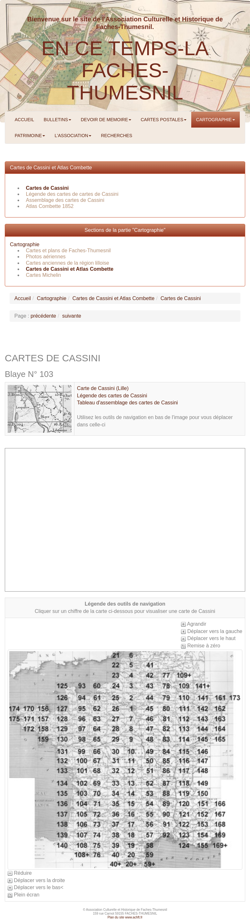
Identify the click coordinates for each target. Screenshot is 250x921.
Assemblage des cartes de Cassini (65, 200)
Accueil (22, 298)
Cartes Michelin (43, 275)
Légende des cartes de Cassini (112, 395)
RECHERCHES (116, 135)
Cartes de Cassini (47, 188)
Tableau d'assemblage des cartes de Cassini (127, 402)
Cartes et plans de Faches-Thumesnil (68, 250)
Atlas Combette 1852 (49, 206)
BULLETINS (57, 119)
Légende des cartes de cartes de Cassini (72, 194)
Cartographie (25, 244)
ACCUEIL (24, 119)
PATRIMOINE (30, 135)
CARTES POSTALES (163, 119)
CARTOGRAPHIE (215, 119)
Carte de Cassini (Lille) (103, 388)
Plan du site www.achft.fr (125, 917)
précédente (43, 316)
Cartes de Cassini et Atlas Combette (51, 167)
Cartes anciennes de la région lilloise (67, 263)
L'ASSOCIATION (73, 135)
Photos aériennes (46, 256)
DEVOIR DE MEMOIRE (106, 119)
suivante (71, 316)
